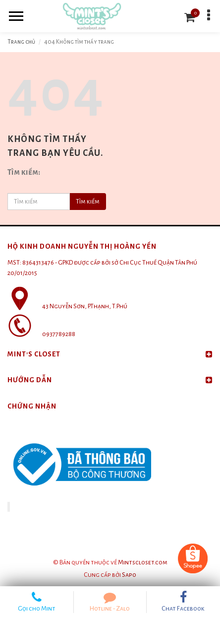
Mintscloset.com (142, 562)
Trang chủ (21, 42)
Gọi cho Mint (36, 601)
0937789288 (58, 334)
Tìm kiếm (88, 201)
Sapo (129, 574)
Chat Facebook (183, 601)
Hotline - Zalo (110, 601)
